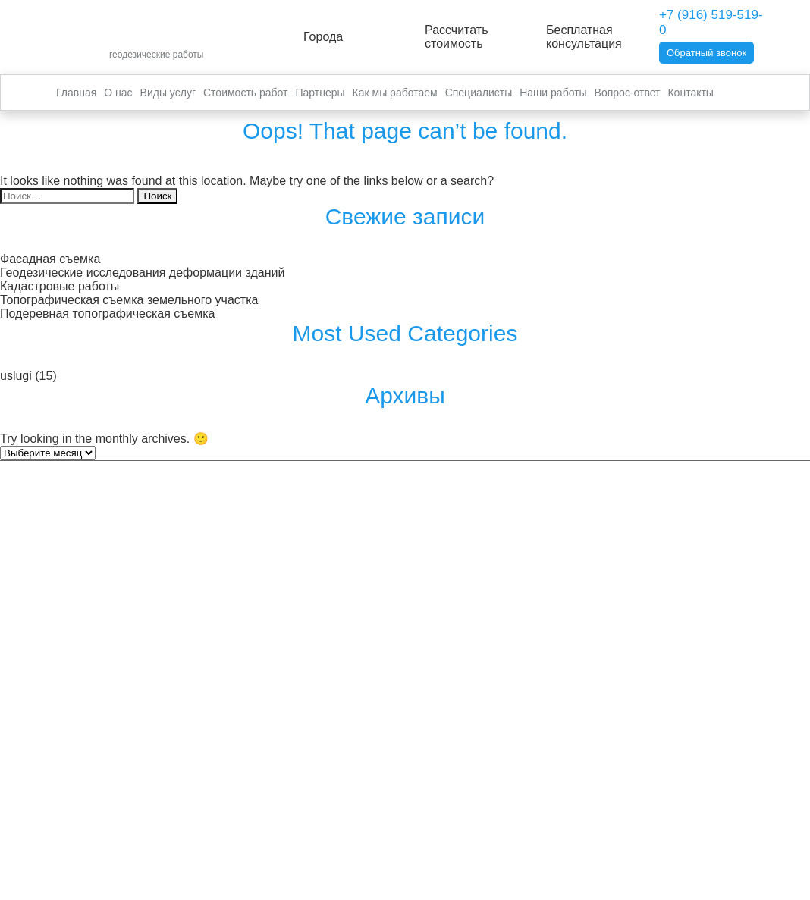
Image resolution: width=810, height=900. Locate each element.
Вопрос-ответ (628, 92)
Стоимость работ (245, 92)
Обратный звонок (706, 52)
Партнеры (319, 92)
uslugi (16, 375)
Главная (76, 92)
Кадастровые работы (59, 286)
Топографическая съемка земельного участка (129, 299)
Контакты (690, 92)
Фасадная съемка (50, 258)
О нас (118, 92)
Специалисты (479, 92)
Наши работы (553, 92)
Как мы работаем (395, 92)
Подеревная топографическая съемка (107, 313)
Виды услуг (168, 92)
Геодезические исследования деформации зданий (142, 272)
